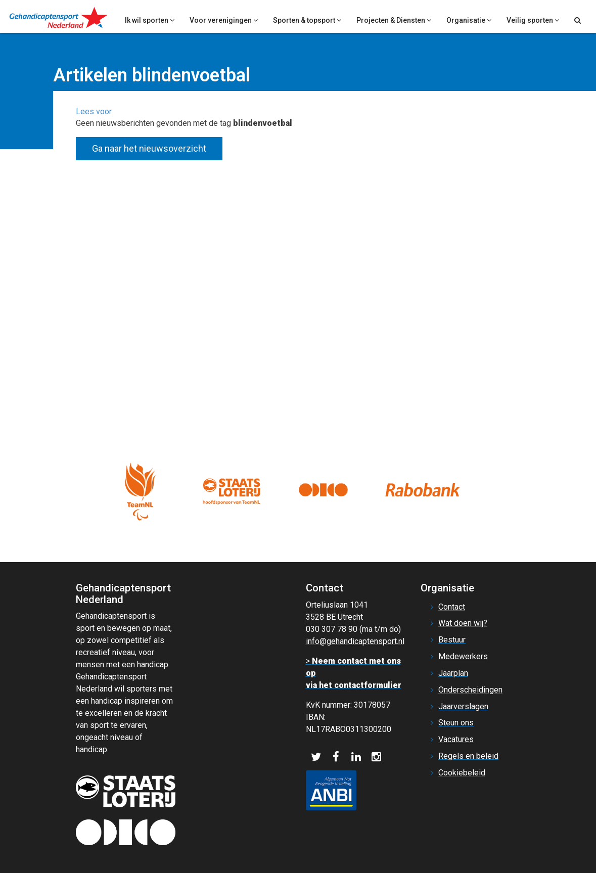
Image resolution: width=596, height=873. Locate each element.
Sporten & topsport (307, 20)
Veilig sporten (533, 20)
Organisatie (468, 20)
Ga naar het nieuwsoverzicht (149, 148)
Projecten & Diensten (393, 20)
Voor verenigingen (224, 20)
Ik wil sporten (149, 20)
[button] (94, 111)
